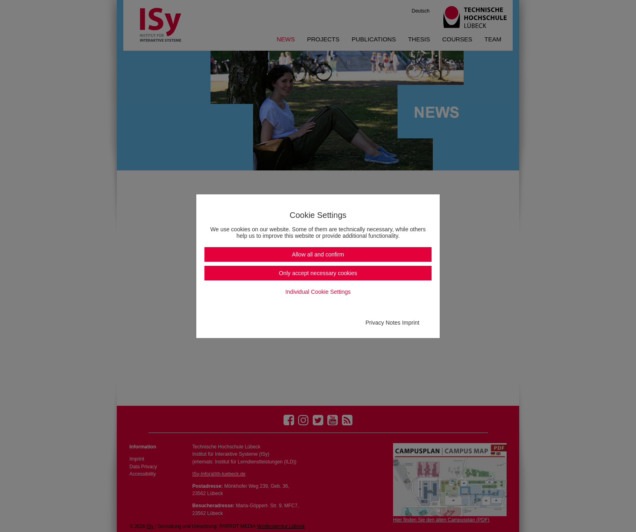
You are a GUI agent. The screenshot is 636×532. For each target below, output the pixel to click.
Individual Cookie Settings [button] (317, 292)
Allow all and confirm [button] (318, 254)
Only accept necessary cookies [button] (318, 273)
